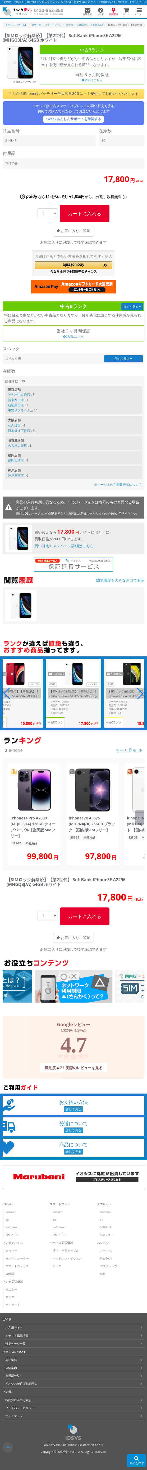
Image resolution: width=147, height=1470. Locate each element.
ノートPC (106, 1251)
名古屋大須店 (17, 445)
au (7, 1219)
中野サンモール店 (20, 410)
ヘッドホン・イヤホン (67, 1258)
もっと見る (126, 750)
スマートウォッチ (17, 1266)
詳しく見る (132, 306)
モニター (11, 1289)
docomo (11, 1212)
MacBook (106, 1258)
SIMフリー (12, 1235)
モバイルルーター (17, 1258)
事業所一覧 (12, 1375)
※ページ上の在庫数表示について (118, 484)
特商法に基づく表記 (18, 1400)
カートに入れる (84, 213)
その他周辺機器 (13, 1282)
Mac (102, 1274)
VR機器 (10, 1274)
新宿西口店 (16, 400)
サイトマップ (14, 1416)
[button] (73, 267)
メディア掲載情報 (17, 1335)
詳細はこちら (92, 80)
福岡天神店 (16, 460)
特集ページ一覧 (15, 1343)
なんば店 (14, 425)
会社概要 (11, 1360)
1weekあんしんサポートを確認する (73, 119)
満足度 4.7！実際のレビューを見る (73, 1067)
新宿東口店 (16, 405)
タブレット (104, 1204)
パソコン (103, 1243)
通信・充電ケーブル (66, 1251)
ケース (57, 1266)
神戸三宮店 (16, 475)
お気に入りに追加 (74, 230)
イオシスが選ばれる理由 (21, 1383)
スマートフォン (60, 1204)
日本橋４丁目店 (19, 430)
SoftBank (11, 1227)
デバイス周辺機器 (61, 1243)
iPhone (7, 1204)
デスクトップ (108, 1266)
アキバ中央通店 (19, 394)
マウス (10, 1297)
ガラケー (11, 1251)
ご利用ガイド (14, 1327)
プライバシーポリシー (19, 1408)
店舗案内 (11, 1368)
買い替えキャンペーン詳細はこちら (64, 545)
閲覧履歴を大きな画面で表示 (120, 580)
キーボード (13, 1305)
